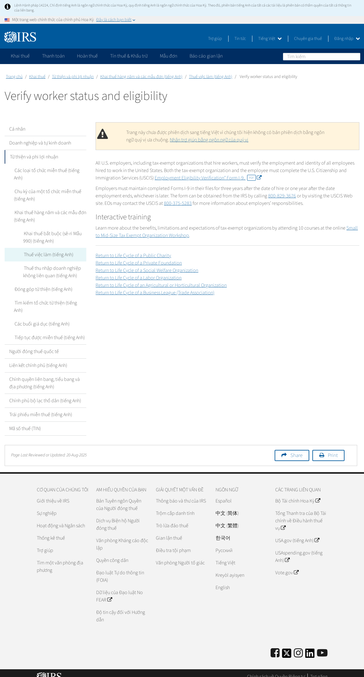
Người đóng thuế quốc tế (34, 344)
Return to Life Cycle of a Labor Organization (139, 277)
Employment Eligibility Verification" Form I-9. (208, 178)
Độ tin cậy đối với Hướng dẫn (120, 609)
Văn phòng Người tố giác (180, 555)
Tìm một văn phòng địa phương (60, 559)
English (223, 580)
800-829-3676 (282, 195)
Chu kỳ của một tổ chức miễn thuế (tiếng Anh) (47, 195)
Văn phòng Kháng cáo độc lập (122, 537)
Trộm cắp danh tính (175, 505)
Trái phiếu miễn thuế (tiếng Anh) (40, 407)
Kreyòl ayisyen (230, 567)
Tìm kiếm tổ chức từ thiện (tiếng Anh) (50, 303)
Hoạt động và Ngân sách (61, 518)
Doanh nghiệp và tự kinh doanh (40, 143)
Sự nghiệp (47, 505)
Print (333, 448)
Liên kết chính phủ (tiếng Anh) (38, 358)
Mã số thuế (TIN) (25, 421)
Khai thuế (37, 77)
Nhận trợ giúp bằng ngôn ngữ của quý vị (209, 139)
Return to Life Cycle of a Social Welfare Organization (147, 270)
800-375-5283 (178, 203)
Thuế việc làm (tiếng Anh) (210, 77)
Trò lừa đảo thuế (172, 518)
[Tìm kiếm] (321, 56)
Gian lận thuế (169, 530)
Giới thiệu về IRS (53, 493)
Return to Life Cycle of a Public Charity (133, 255)
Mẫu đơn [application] (168, 56)
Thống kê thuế (51, 530)
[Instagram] (298, 645)
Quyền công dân (112, 553)
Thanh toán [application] (53, 56)
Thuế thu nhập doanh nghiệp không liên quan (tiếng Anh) (51, 272)
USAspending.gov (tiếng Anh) (299, 549)
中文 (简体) (227, 505)
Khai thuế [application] (20, 56)
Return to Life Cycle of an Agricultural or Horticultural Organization (161, 285)
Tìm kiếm (355, 56)
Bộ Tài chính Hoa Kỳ (297, 493)
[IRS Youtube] (322, 645)
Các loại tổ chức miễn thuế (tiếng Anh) (46, 174)
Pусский (224, 543)
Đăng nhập (347, 39)
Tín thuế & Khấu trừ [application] (129, 56)
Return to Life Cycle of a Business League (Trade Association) (155, 292)
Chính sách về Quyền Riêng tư (276, 669)
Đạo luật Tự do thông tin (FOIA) (120, 569)
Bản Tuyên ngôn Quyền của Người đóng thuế (118, 497)
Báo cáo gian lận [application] (206, 56)
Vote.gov (286, 565)
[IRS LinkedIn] (310, 647)
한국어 (223, 530)
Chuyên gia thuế (308, 39)
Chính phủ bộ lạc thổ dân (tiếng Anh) (45, 393)
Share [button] (296, 448)
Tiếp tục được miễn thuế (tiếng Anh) (49, 330)
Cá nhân (17, 129)
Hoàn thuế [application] (87, 56)
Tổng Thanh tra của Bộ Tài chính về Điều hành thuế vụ (300, 513)
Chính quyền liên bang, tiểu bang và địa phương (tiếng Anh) (44, 376)
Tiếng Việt (270, 39)
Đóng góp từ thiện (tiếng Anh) (43, 289)
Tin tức (240, 39)
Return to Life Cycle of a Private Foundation (139, 263)
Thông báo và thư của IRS (181, 493)
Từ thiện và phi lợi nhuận (73, 77)
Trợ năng (319, 669)
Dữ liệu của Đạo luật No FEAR (119, 589)
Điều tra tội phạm (173, 543)
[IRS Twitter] (286, 647)
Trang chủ (14, 77)
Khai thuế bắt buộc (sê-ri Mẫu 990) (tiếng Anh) (52, 237)
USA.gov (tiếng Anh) (297, 533)
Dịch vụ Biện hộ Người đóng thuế (118, 517)
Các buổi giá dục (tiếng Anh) (41, 316)
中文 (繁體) (227, 518)
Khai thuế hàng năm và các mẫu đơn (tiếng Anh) (141, 77)
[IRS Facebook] (275, 645)
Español (224, 493)
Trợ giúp (215, 39)
